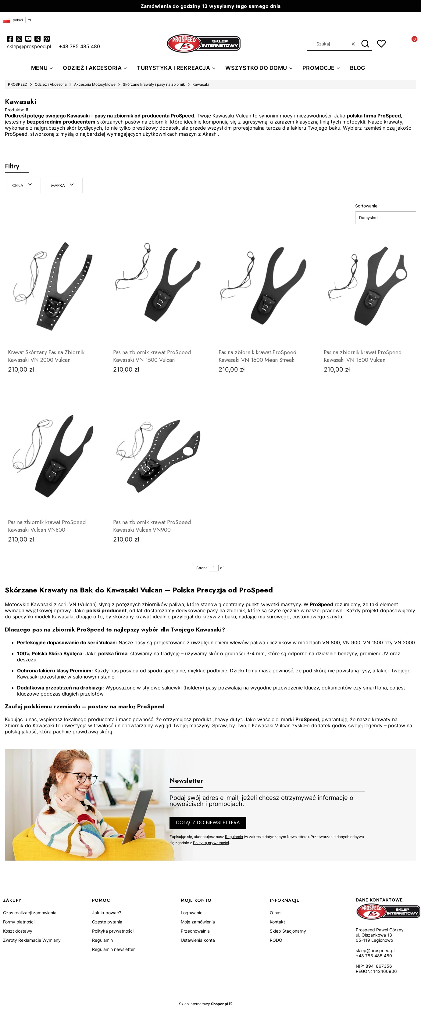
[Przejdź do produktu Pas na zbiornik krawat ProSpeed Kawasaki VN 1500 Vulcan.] (157, 285)
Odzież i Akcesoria (51, 84)
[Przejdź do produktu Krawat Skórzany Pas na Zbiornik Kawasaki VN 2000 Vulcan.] (52, 285)
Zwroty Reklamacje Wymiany (32, 939)
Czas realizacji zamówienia (29, 911)
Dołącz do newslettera (208, 821)
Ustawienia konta (198, 939)
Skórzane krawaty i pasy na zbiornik (154, 84)
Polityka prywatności (113, 930)
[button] (365, 44)
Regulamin (234, 835)
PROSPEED (17, 84)
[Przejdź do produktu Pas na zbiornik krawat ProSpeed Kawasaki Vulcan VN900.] (157, 455)
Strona (202, 567)
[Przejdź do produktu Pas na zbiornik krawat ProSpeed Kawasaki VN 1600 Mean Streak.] (263, 285)
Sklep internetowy (203, 1003)
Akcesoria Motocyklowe (95, 84)
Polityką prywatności (211, 842)
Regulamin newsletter (113, 948)
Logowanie (191, 911)
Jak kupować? (106, 911)
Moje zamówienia (198, 920)
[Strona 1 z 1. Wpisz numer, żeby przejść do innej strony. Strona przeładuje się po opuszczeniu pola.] (214, 567)
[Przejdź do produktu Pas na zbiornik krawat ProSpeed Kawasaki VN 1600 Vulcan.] (368, 285)
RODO (276, 939)
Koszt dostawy (17, 930)
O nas (275, 911)
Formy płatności (18, 920)
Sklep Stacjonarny (288, 930)
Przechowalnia (195, 930)
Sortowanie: (367, 204)
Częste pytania (107, 920)
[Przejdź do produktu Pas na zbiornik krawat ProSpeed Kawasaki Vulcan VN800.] (52, 455)
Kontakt (277, 920)
